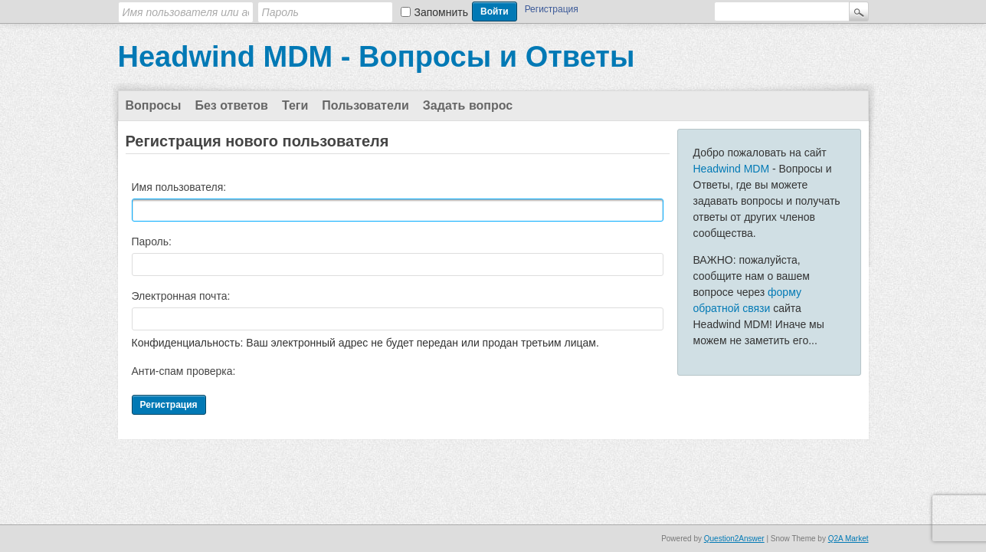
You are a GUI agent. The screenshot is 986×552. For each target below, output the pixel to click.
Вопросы (154, 105)
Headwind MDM (731, 169)
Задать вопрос (468, 105)
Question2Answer (734, 538)
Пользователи (365, 105)
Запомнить (441, 12)
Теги (295, 105)
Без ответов (231, 105)
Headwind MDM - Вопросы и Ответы (376, 57)
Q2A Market (848, 538)
